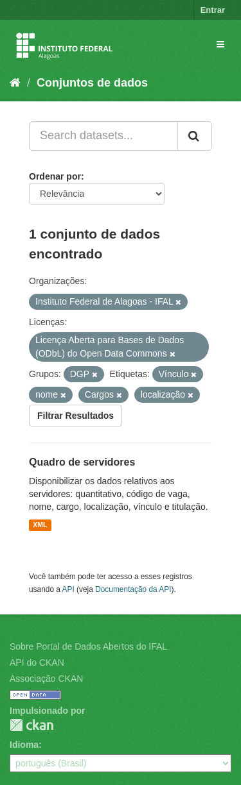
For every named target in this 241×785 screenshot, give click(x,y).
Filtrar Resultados (75, 415)
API (68, 589)
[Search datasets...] (103, 136)
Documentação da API (133, 589)
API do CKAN (37, 662)
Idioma (24, 744)
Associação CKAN (46, 678)
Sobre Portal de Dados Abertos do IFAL (88, 646)
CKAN (31, 725)
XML (40, 525)
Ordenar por (55, 176)
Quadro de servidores (82, 462)
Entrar (213, 10)
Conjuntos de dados (92, 82)
